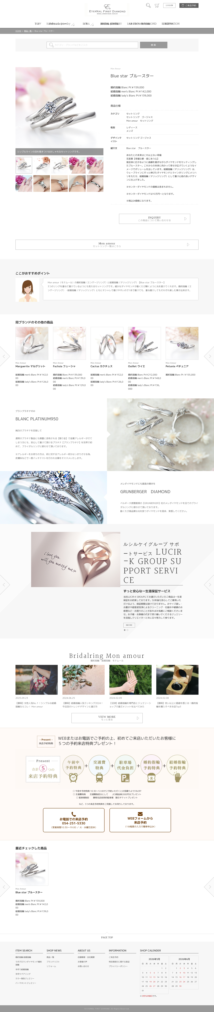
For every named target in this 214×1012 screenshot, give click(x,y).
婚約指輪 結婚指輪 (23, 957)
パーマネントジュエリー (25, 983)
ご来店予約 (190, 5)
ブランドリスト (53, 961)
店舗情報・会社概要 (86, 957)
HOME (18, 31)
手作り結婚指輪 (22, 969)
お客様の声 (82, 961)
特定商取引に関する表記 (119, 961)
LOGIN (169, 5)
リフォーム (51, 966)
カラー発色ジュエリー (24, 978)
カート (157, 5)
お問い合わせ (83, 966)
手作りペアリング (23, 974)
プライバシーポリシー (118, 966)
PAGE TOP (107, 937)
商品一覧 (28, 31)
